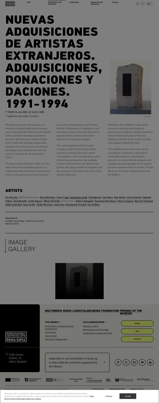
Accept (128, 398)
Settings (108, 398)
